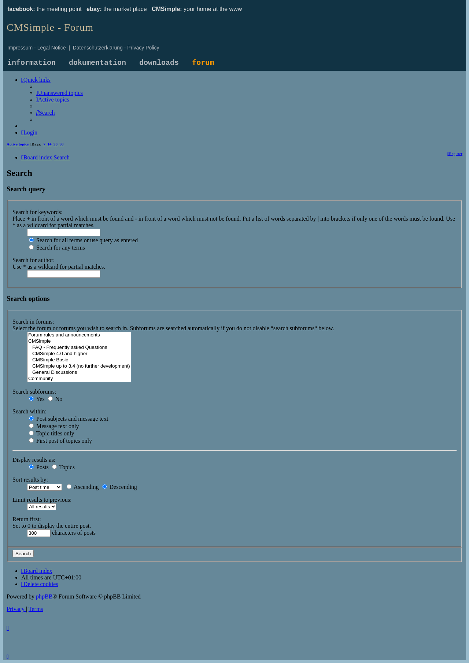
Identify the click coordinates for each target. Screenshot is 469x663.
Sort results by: (30, 479)
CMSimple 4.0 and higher (79, 354)
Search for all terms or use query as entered (83, 240)
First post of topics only (60, 441)
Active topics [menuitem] (18, 144)
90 (62, 144)
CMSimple (79, 341)
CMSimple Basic (79, 360)
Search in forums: (33, 321)
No (55, 399)
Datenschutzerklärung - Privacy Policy (116, 48)
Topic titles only (51, 433)
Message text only (54, 426)
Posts (39, 467)
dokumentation (97, 63)
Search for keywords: (37, 212)
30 (55, 144)
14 (50, 144)
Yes (37, 399)
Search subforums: (34, 391)
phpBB (44, 596)
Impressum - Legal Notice (36, 48)
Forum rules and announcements (79, 335)
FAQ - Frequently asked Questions (79, 348)
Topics (63, 467)
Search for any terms (57, 247)
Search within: (29, 411)
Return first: (26, 519)
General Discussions (79, 372)
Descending (119, 487)
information (31, 63)
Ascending (83, 487)
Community (79, 379)
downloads (159, 63)
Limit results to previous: (41, 500)
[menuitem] (59, 93)
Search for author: (33, 260)
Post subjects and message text (68, 419)
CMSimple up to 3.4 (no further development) (79, 366)
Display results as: (33, 460)
